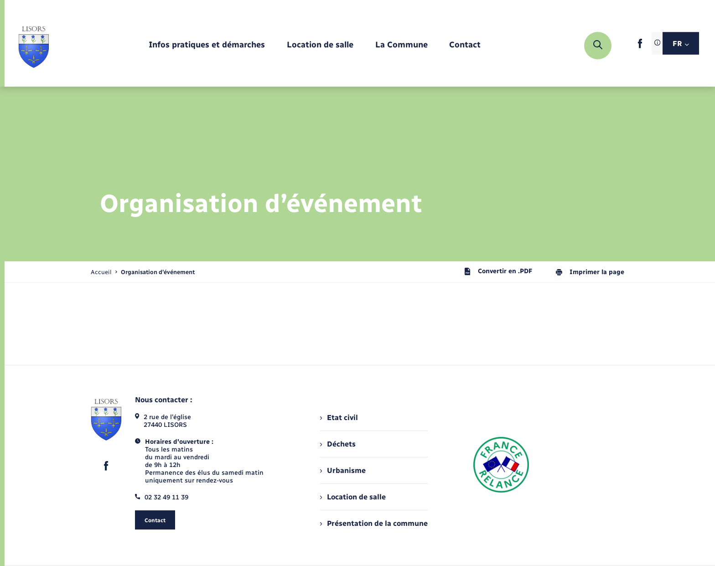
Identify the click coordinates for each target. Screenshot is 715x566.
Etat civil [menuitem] (339, 417)
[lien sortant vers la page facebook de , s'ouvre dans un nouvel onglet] (640, 46)
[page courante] (158, 272)
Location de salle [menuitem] (353, 497)
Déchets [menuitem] (338, 444)
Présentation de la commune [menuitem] (374, 523)
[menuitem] (207, 45)
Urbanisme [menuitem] (343, 470)
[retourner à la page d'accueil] (33, 45)
